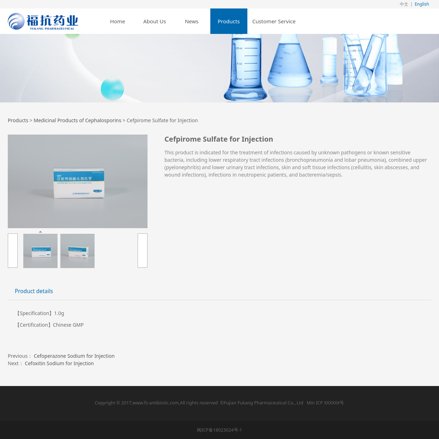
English (422, 4)
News (192, 21)
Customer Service (274, 21)
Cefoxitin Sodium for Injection (59, 363)
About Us (154, 21)
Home (117, 21)
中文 (404, 4)
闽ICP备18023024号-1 (219, 430)
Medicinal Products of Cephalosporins (77, 120)
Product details (34, 291)
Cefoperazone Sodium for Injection (74, 355)
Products (229, 21)
